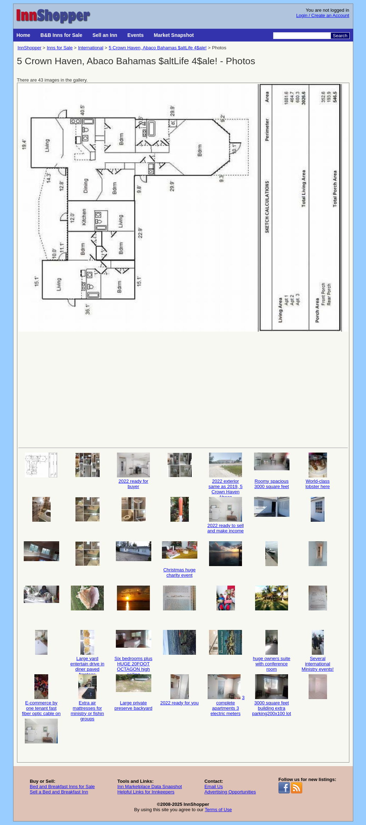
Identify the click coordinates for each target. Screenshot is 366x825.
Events (136, 35)
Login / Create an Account (322, 15)
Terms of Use (218, 809)
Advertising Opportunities (230, 791)
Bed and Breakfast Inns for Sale (62, 786)
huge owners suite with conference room (272, 650)
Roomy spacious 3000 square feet (271, 471)
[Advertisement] (183, 389)
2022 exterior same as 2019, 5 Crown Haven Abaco (225, 473)
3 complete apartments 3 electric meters (225, 694)
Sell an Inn (104, 35)
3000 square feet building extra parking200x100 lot (271, 694)
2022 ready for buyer (133, 471)
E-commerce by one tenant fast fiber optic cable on (41, 694)
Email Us (213, 786)
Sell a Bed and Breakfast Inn (59, 791)
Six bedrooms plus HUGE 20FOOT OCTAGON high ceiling (133, 650)
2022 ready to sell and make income (225, 515)
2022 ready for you (179, 689)
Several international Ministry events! (318, 650)
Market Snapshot (174, 35)
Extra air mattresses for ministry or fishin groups (87, 694)
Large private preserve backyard (133, 692)
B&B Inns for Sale (61, 35)
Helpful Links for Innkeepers (145, 791)
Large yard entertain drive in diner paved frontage (87, 650)
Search (340, 35)
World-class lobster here (318, 471)
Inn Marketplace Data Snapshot (149, 786)
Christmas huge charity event (179, 559)
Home (23, 35)
